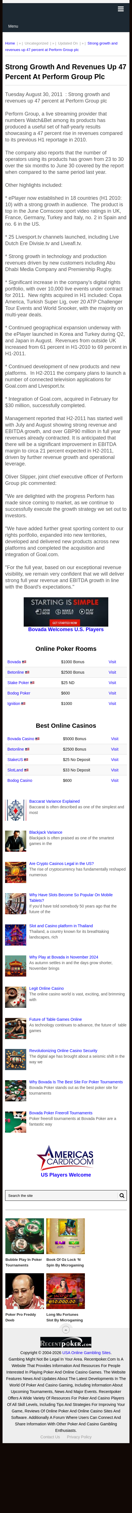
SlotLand (15, 770)
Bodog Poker (18, 693)
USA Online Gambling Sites (86, 1352)
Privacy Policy (79, 1437)
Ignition (13, 703)
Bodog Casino (19, 780)
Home (10, 43)
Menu (13, 26)
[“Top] (66, 1330)
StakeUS (15, 759)
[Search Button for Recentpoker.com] (121, 1195)
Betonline (15, 672)
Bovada (14, 662)
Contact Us (50, 1437)
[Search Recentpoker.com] (66, 1195)
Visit (112, 662)
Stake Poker (18, 682)
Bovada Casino (20, 738)
